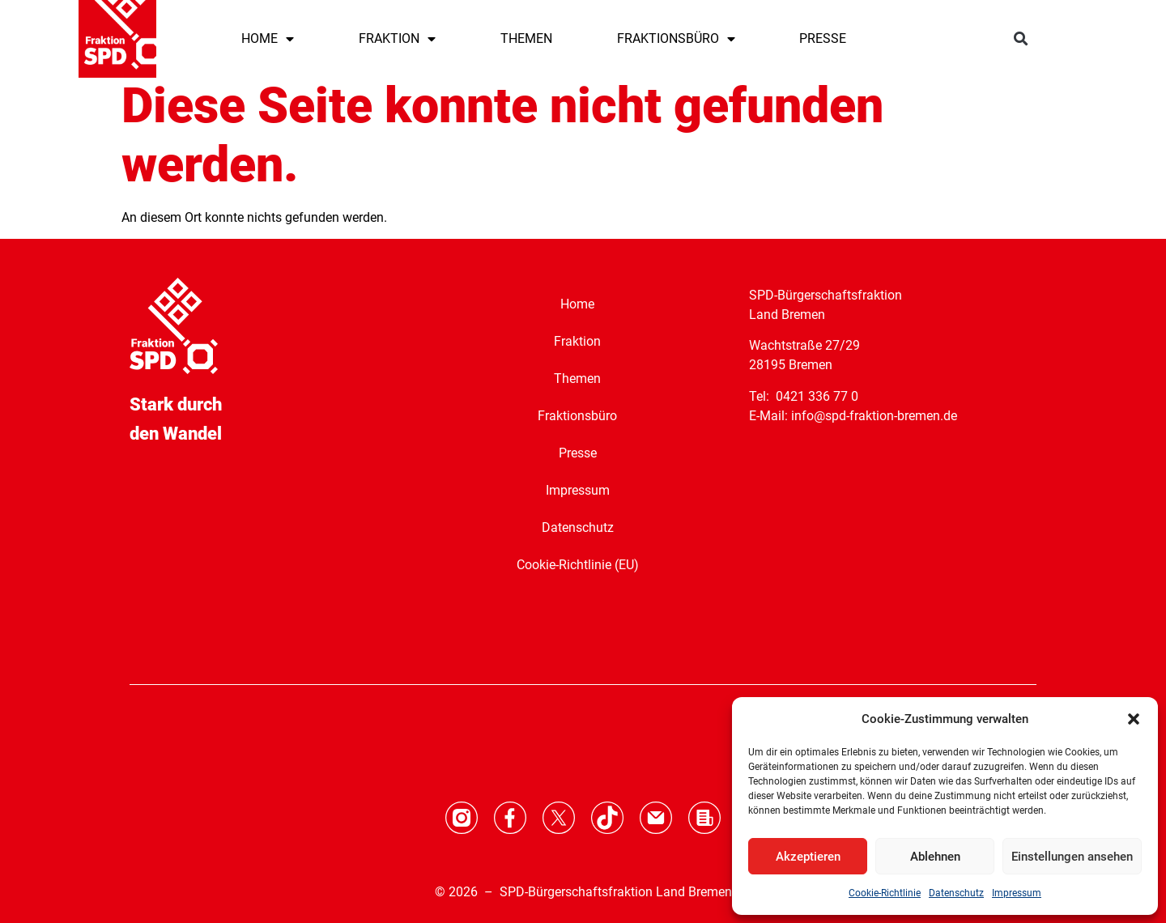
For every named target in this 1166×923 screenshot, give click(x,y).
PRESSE (822, 38)
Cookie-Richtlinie (885, 893)
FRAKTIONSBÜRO (676, 38)
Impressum (1016, 893)
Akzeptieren (808, 856)
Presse (578, 453)
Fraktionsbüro (577, 415)
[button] (1134, 719)
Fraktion (577, 341)
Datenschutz (956, 893)
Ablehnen (935, 856)
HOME (267, 38)
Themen (577, 378)
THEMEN (526, 38)
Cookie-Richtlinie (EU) (578, 564)
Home (577, 304)
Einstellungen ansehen (1072, 856)
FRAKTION (397, 38)
